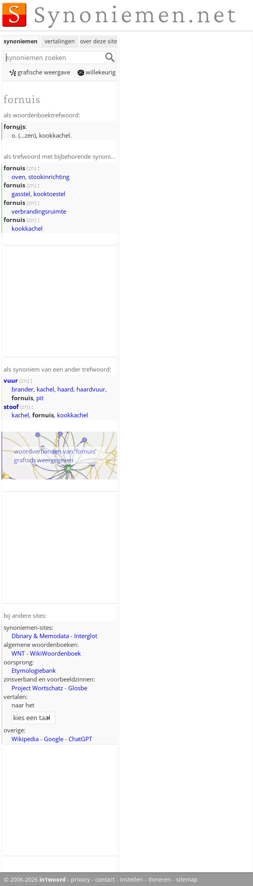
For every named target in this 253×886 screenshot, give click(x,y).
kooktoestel (49, 193)
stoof (11, 405)
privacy (80, 878)
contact (105, 878)
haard (65, 388)
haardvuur (90, 388)
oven (18, 176)
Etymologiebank (34, 669)
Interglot (85, 634)
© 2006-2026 (35, 878)
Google (53, 737)
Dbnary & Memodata (40, 634)
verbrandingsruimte (39, 210)
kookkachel (27, 228)
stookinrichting (48, 176)
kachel (45, 388)
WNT (18, 652)
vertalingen (60, 41)
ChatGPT (80, 737)
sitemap (187, 878)
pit (39, 397)
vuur (11, 379)
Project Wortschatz (37, 686)
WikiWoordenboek (55, 652)
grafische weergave (40, 72)
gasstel (21, 193)
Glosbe (77, 686)
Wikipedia (25, 737)
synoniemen (20, 41)
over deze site (98, 41)
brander (22, 388)
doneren (159, 878)
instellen (131, 878)
